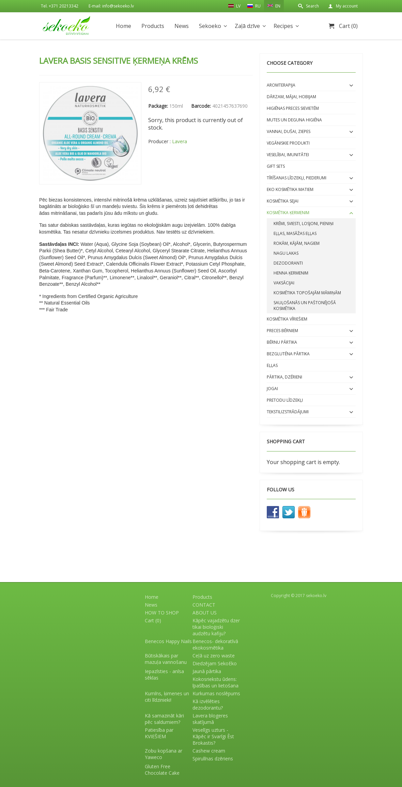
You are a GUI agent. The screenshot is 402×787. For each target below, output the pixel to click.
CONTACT (203, 605)
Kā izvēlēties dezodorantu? (207, 704)
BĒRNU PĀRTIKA (282, 342)
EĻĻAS (272, 365)
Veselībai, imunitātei (288, 155)
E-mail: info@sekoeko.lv (111, 6)
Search (312, 6)
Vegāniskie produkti (288, 143)
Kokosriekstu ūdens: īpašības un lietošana (215, 682)
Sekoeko (210, 26)
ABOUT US (204, 612)
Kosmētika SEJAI (282, 201)
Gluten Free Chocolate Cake (162, 769)
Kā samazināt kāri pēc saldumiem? (164, 718)
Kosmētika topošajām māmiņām (307, 293)
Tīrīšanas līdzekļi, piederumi (296, 178)
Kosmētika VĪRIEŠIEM (287, 319)
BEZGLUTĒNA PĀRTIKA (288, 354)
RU (254, 6)
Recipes (283, 26)
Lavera (179, 141)
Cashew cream (208, 750)
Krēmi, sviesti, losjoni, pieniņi (304, 223)
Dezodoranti (288, 263)
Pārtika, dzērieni (284, 377)
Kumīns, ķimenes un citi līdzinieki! (167, 696)
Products (152, 26)
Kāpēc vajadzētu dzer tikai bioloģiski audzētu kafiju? (216, 627)
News (181, 26)
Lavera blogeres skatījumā (210, 718)
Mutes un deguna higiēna (294, 120)
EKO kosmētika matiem (290, 189)
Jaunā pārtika (206, 671)
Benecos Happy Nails (168, 641)
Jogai (272, 388)
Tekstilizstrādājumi (288, 412)
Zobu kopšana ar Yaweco (163, 753)
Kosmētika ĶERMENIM (288, 213)
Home (123, 26)
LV (234, 6)
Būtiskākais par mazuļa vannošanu (166, 658)
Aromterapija (281, 85)
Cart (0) (348, 26)
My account (347, 6)
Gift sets (276, 166)
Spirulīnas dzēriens (212, 758)
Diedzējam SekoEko (214, 663)
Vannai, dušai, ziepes (288, 131)
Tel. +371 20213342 (59, 6)
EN (273, 5)
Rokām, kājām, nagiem (297, 243)
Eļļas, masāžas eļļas (295, 233)
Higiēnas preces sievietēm (293, 108)
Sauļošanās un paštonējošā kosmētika (305, 305)
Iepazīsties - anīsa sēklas (164, 674)
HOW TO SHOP (162, 612)
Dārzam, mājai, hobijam (291, 97)
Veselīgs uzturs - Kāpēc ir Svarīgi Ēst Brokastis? (213, 736)
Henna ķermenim (291, 273)
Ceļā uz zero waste (213, 655)
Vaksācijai (284, 283)
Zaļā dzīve (247, 26)
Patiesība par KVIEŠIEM (159, 733)
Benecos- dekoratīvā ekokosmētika (215, 644)
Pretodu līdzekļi (285, 400)
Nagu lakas (286, 253)
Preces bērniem (282, 330)
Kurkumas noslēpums (216, 693)
